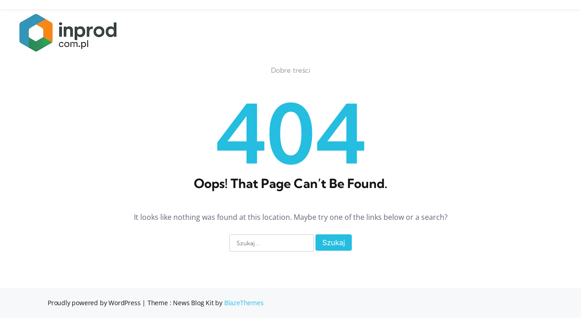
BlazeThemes (244, 302)
